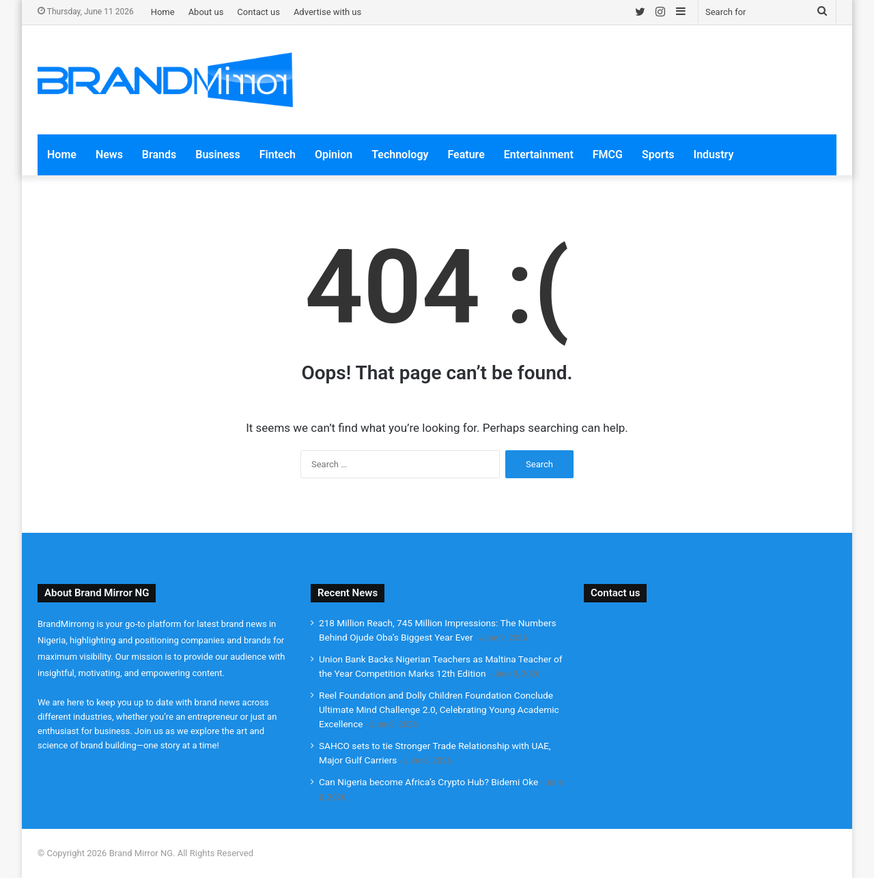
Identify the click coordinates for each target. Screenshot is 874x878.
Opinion (333, 154)
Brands (159, 154)
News (109, 154)
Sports (658, 154)
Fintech (277, 154)
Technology (399, 154)
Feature (465, 154)
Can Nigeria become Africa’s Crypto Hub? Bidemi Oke (428, 781)
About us (206, 12)
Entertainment (539, 154)
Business (217, 154)
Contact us (258, 12)
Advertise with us (327, 12)
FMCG (608, 154)
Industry (714, 154)
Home (163, 12)
